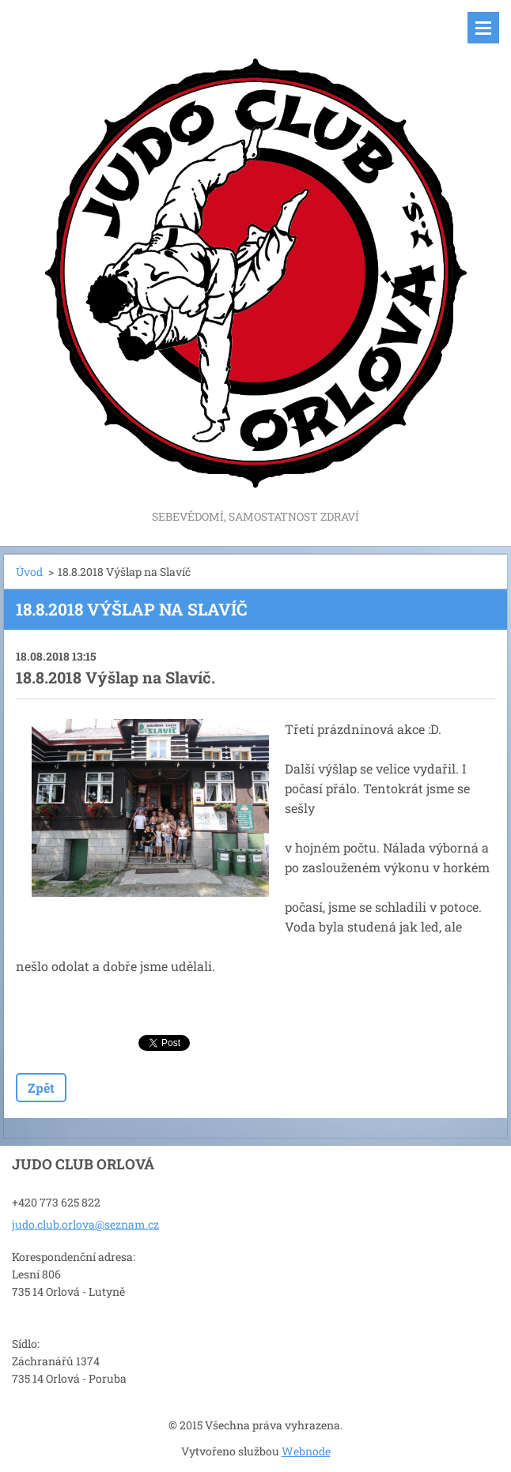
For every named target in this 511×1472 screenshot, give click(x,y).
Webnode (306, 1451)
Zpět (41, 1087)
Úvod (29, 571)
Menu (483, 27)
